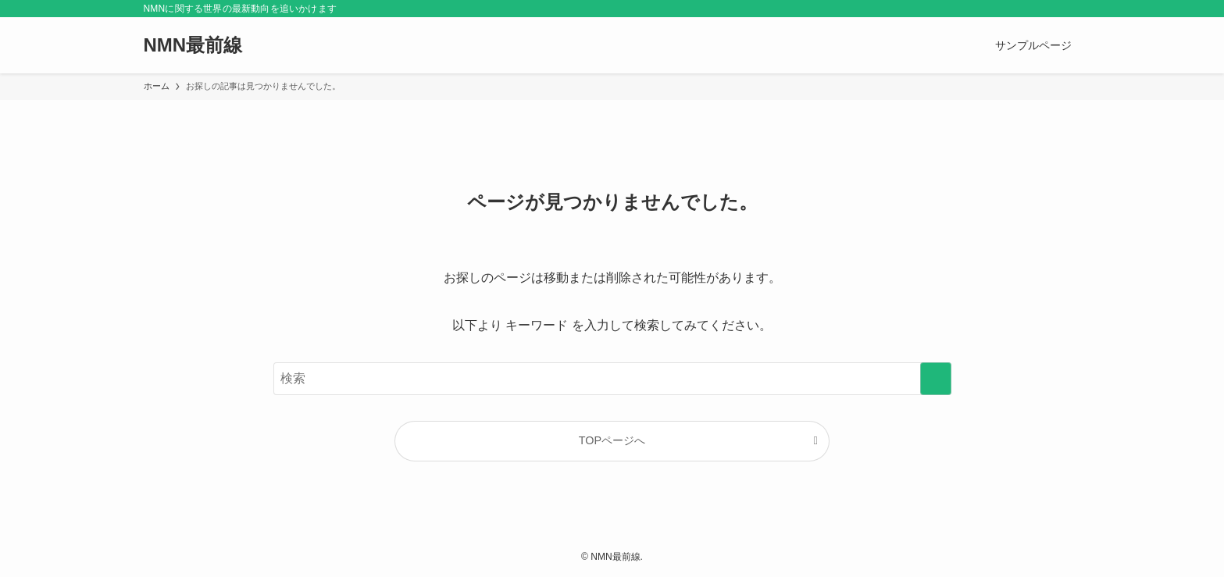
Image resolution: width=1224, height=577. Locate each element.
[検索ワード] (612, 378)
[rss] (1050, 8)
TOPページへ (612, 440)
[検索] (1071, 8)
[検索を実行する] (935, 378)
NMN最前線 (193, 45)
